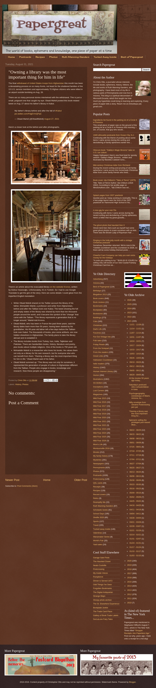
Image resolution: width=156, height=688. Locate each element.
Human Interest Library (103, 371)
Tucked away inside (101, 529)
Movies (96, 452)
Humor (96, 375)
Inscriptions (98, 387)
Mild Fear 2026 (99, 440)
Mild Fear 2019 (99, 414)
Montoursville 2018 (101, 448)
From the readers (100, 352)
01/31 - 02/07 (135, 539)
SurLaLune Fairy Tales (103, 619)
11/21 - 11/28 (135, 324)
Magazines (98, 394)
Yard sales (97, 544)
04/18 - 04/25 (135, 505)
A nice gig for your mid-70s (104, 210)
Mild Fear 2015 (99, 398)
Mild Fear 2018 (99, 410)
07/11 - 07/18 (135, 455)
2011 (129, 598)
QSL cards (97, 483)
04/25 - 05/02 (135, 501)
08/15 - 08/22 (135, 434)
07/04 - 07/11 (135, 459)
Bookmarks (98, 306)
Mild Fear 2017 (99, 406)
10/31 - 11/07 (135, 337)
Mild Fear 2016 (99, 402)
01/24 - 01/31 (135, 543)
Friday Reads (99, 344)
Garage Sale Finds (101, 557)
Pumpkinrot (98, 577)
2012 (129, 594)
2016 (129, 577)
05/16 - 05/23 (135, 488)
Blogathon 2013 (100, 294)
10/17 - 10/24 (135, 345)
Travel (95, 525)
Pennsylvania (99, 467)
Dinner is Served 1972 (102, 581)
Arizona (96, 283)
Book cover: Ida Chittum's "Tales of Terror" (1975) (114, 180)
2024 (129, 308)
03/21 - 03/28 (135, 522)
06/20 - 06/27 (135, 468)
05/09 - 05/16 (135, 493)
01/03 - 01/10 (135, 555)
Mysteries (97, 460)
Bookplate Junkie (100, 608)
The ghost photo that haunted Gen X (109, 225)
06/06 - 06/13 (135, 476)
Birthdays (97, 291)
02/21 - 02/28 (135, 530)
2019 (129, 565)
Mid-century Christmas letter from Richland (111, 165)
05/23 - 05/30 (135, 484)
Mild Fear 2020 (99, 417)
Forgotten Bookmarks (102, 588)
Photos (53, 57)
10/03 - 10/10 (135, 354)
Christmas (97, 325)
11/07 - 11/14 (135, 333)
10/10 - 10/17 (135, 349)
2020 (129, 561)
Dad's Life (97, 329)
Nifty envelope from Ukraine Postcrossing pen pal (139, 404)
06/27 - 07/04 (135, 463)
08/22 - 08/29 (135, 430)
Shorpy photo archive (102, 600)
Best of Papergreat (101, 287)
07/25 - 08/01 (135, 447)
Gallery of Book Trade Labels (105, 615)
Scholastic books (100, 510)
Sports (96, 521)
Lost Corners (98, 390)
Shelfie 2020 (98, 517)
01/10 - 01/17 (135, 551)
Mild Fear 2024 (99, 433)
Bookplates (98, 310)
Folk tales (97, 340)
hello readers (98, 364)
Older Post (80, 479)
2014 (129, 586)
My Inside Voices (100, 573)
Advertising (98, 279)
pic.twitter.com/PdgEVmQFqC (28, 114)
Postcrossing (98, 479)
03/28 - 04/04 (135, 518)
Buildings (97, 317)
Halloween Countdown (103, 360)
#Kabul (58, 111)
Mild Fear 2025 (99, 437)
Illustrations (98, 379)
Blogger (132, 682)
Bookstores (98, 313)
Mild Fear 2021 (99, 421)
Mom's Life (98, 444)
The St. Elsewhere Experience (106, 604)
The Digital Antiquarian (103, 592)
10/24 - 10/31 (135, 341)
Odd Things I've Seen (102, 584)
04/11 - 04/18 (135, 509)
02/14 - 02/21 (135, 534)
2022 (129, 317)
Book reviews (99, 302)
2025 (129, 304)
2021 (129, 321)
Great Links (98, 356)
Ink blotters (98, 383)
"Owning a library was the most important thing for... (138, 413)
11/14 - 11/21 (135, 328)
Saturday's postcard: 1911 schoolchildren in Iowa (139, 387)
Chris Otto (22, 380)
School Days (98, 513)
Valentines (97, 533)
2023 (129, 312)
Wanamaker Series (101, 537)
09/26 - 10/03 (135, 358)
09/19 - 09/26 (135, 362)
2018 (129, 569)
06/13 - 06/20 (135, 472)
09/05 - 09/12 (135, 370)
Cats (95, 321)
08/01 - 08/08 (135, 442)
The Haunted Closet (102, 561)
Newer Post (12, 479)
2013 (129, 590)
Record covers (99, 494)
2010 (129, 603)
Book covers (98, 298)
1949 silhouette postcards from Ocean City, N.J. (113, 135)
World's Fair (98, 540)
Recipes (40, 57)
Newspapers (98, 463)
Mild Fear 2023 (99, 429)
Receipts (97, 487)
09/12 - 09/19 (135, 366)
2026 (129, 300)
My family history (100, 456)
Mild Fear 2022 (99, 425)
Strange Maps (99, 596)
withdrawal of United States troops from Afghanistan (40, 83)
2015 (129, 582)
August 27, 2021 (51, 119)
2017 (129, 573)
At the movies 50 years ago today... (139, 379)
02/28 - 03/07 (135, 526)
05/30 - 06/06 (135, 480)
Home (11, 57)
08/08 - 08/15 (135, 438)
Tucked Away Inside (105, 57)
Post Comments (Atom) (27, 486)
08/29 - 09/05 (135, 375)
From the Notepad (101, 348)
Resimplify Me (99, 502)
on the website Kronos (60, 287)
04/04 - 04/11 (135, 513)
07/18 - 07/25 (135, 451)
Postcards (25, 57)
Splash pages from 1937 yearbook (108, 195)
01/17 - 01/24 (135, 547)
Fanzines (97, 333)
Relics (95, 498)
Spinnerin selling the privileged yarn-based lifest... (139, 422)
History (18, 384)
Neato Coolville (99, 565)
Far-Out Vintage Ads (102, 337)
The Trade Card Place (102, 611)
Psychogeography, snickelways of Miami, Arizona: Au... (139, 395)
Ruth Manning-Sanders (75, 57)
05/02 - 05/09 (135, 497)
